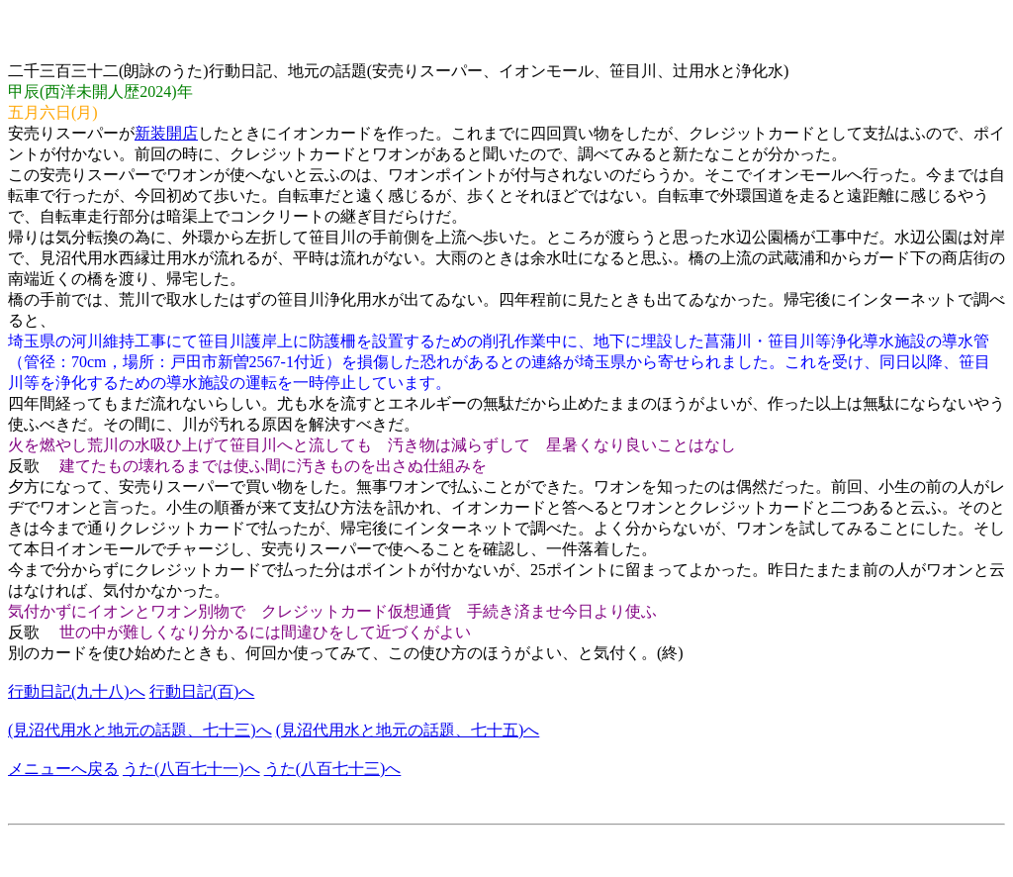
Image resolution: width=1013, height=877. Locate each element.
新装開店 (166, 133)
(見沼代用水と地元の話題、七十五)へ (408, 730)
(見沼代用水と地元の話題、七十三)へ (140, 730)
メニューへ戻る (63, 768)
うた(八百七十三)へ (333, 768)
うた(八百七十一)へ (191, 768)
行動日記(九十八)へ (76, 691)
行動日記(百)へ (202, 691)
